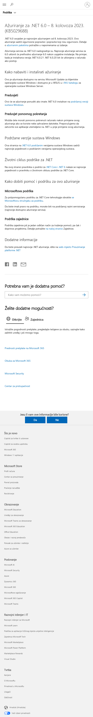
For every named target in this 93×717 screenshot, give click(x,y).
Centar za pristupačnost (17, 386)
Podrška (8, 12)
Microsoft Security (14, 373)
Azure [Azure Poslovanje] (6, 576)
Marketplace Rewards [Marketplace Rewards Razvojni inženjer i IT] (13, 653)
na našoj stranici (54, 228)
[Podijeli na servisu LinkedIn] (13, 263)
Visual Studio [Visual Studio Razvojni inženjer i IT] (9, 659)
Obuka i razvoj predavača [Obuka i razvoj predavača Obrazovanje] (15, 537)
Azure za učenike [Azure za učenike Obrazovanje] (11, 548)
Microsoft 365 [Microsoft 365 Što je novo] (10, 449)
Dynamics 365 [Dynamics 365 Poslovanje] (10, 581)
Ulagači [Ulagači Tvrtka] (7, 691)
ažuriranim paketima (17, 45)
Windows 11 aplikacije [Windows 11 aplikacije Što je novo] (13, 455)
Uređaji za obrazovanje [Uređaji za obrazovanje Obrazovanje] (14, 515)
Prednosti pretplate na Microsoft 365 (24, 348)
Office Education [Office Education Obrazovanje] (11, 532)
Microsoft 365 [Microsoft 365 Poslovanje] (10, 587)
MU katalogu (71, 82)
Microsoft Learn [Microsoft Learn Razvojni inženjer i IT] (10, 625)
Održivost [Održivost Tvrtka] (8, 697)
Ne (57, 420)
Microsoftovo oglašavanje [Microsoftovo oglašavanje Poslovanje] (15, 592)
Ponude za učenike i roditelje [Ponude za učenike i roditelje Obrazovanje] (16, 543)
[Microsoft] (46, 3)
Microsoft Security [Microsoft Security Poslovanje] (12, 570)
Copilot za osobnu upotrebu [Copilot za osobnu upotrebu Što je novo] (16, 444)
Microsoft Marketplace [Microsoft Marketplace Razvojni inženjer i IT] (13, 642)
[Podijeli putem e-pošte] (21, 263)
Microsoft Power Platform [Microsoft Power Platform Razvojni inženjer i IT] (15, 647)
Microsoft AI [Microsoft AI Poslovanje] (9, 564)
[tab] (15, 320)
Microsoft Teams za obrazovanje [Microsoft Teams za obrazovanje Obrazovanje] (18, 520)
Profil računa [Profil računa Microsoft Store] (9, 471)
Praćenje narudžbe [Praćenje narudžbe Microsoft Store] (12, 488)
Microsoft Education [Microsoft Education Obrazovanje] (12, 509)
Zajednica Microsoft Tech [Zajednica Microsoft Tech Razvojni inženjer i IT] (15, 636)
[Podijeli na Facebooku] (7, 263)
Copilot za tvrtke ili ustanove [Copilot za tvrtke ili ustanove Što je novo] (16, 438)
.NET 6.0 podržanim (32, 145)
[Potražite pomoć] (12, 4)
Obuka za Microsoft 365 (18, 360)
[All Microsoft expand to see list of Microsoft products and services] (4, 5)
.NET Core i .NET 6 (55, 167)
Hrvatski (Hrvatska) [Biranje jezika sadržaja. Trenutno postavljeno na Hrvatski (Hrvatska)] (17, 707)
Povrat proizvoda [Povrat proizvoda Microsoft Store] (11, 482)
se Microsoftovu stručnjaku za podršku (39, 199)
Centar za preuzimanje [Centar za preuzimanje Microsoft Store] (13, 476)
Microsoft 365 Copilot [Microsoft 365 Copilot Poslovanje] (13, 598)
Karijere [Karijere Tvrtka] (7, 675)
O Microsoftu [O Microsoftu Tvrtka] (9, 680)
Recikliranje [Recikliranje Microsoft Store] (9, 493)
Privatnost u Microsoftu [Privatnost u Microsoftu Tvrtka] (14, 686)
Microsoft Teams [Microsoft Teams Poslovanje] (11, 604)
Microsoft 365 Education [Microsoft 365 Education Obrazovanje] (14, 526)
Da (35, 420)
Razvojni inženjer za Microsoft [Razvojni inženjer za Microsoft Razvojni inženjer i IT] (17, 620)
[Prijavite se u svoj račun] (87, 5)
